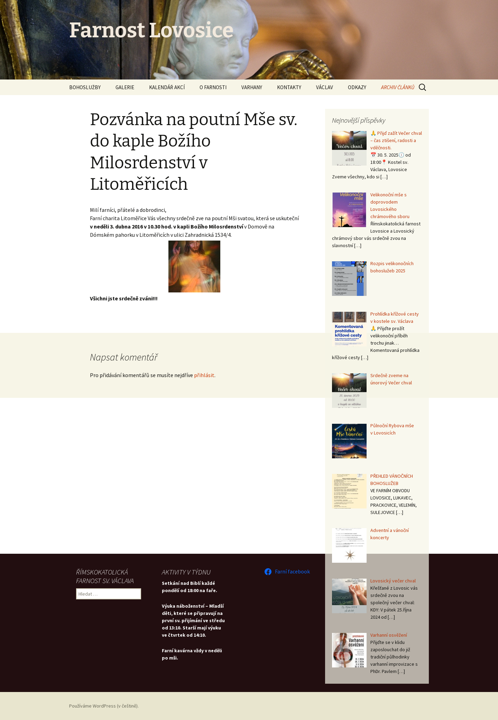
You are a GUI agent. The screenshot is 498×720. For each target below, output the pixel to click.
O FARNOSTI (213, 87)
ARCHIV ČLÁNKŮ (397, 87)
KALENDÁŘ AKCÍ (167, 87)
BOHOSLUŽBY (85, 87)
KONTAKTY (289, 87)
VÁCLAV (324, 87)
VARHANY (251, 87)
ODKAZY (357, 87)
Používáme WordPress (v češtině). (104, 706)
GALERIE (125, 87)
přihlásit (204, 375)
